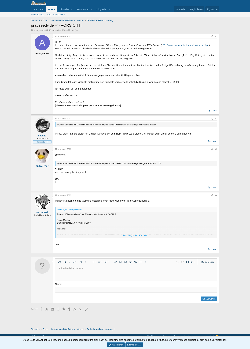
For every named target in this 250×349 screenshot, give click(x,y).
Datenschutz (180, 336)
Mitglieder (101, 9)
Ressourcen (83, 9)
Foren (51, 9)
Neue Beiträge (37, 14)
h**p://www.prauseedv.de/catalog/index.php (185, 45)
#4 (216, 195)
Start (211, 336)
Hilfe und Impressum (197, 336)
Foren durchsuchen (56, 14)
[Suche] (212, 9)
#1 (216, 36)
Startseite (38, 9)
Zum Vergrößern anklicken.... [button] (136, 235)
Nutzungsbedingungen (161, 336)
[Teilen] (212, 36)
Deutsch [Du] (39, 336)
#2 (216, 118)
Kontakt (145, 336)
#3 (216, 149)
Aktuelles (64, 9)
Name (58, 284)
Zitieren (213, 110)
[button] (72, 9)
